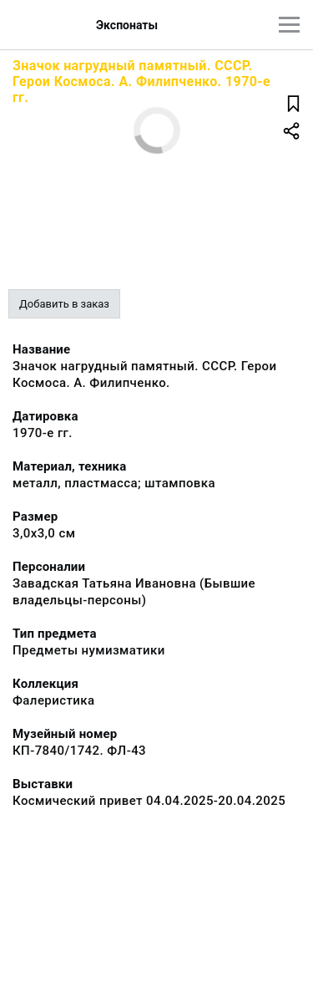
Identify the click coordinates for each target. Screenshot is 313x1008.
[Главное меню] (289, 24)
